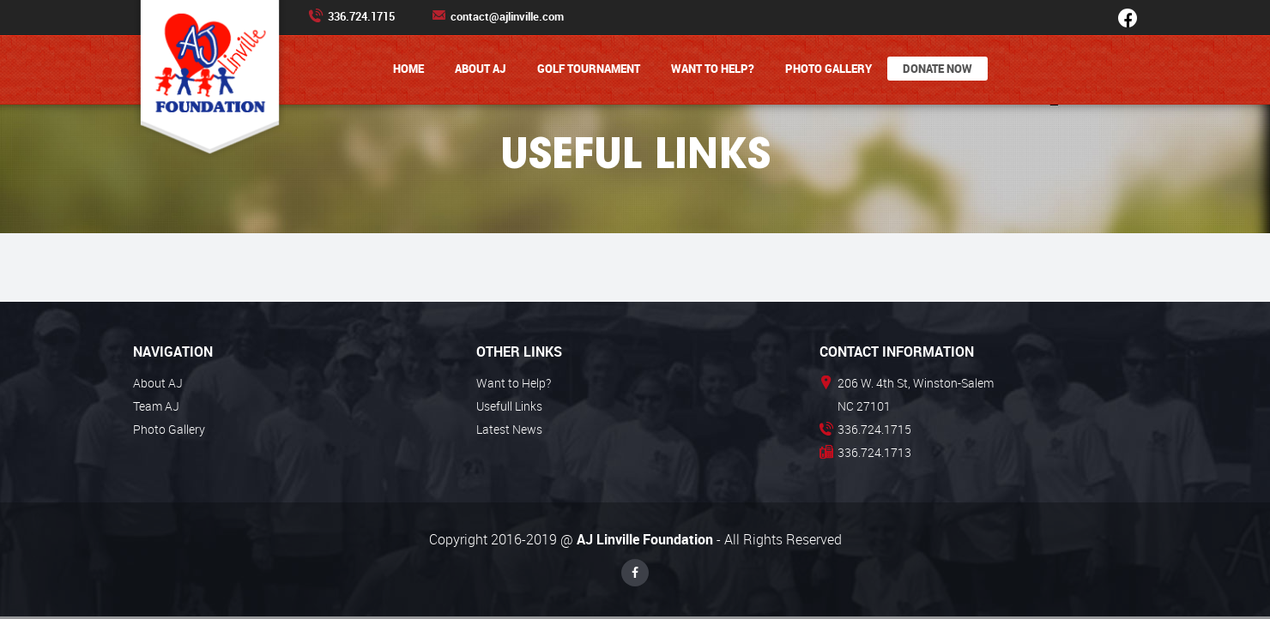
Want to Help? (712, 68)
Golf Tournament (588, 68)
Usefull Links (509, 406)
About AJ (480, 68)
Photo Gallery (828, 68)
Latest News (509, 429)
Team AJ (156, 406)
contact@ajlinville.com (498, 16)
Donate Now (937, 68)
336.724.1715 (352, 16)
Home (408, 68)
